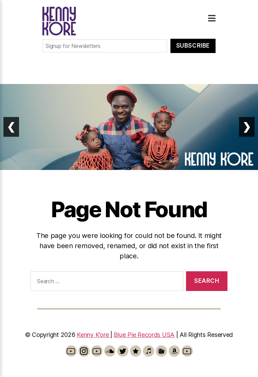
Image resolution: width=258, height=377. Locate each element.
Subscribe (193, 45)
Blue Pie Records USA (144, 334)
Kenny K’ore (93, 334)
